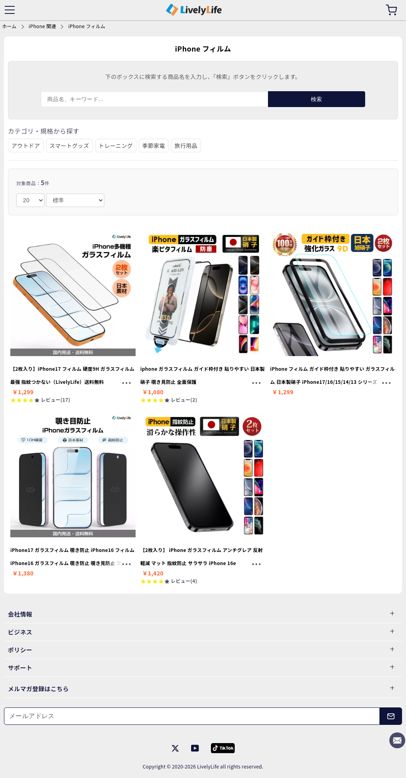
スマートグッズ (69, 145)
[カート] (391, 9)
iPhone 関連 (42, 26)
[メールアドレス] (192, 716)
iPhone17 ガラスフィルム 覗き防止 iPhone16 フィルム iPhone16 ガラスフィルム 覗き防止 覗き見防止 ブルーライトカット (72, 562)
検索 (316, 99)
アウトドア (25, 145)
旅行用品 (185, 145)
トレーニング (116, 145)
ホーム (9, 26)
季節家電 (153, 145)
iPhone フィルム (86, 26)
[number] (30, 200)
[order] (75, 200)
